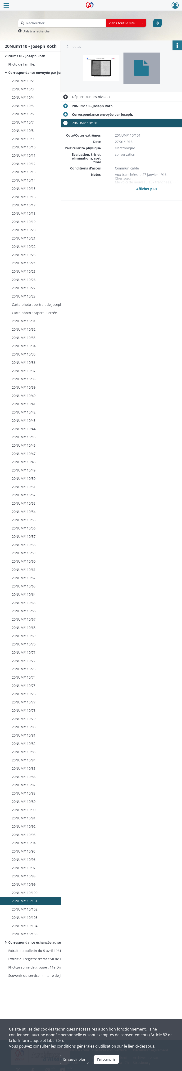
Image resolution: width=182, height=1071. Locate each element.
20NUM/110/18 (24, 213)
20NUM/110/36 (24, 362)
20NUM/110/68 (24, 627)
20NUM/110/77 (24, 702)
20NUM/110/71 (24, 652)
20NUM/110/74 (24, 677)
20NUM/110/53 (24, 503)
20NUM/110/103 (24, 917)
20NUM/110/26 (24, 279)
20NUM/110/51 (24, 486)
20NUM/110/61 (24, 569)
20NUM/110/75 (24, 685)
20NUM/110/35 (24, 354)
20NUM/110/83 (24, 752)
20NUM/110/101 (24, 901)
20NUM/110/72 (24, 660)
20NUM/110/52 (24, 495)
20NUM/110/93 (24, 834)
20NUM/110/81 (24, 735)
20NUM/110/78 (24, 710)
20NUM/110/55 (24, 520)
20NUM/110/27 (24, 288)
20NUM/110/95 (24, 851)
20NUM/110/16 (24, 197)
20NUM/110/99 (24, 884)
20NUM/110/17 (24, 205)
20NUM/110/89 (24, 801)
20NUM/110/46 (24, 445)
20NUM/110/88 (24, 793)
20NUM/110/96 (24, 859)
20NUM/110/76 (24, 694)
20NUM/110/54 (24, 511)
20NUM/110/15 (24, 188)
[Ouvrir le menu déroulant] (6, 6)
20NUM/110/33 (24, 337)
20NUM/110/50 (24, 478)
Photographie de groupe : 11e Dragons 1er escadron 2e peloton (55, 967)
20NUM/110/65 (24, 602)
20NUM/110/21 (24, 238)
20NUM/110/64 (24, 594)
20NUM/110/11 (24, 155)
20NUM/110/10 (24, 147)
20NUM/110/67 (24, 619)
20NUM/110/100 (24, 892)
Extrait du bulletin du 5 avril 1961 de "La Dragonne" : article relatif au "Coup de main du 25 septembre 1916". (55, 950)
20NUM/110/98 (24, 876)
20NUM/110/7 (23, 122)
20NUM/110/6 (23, 114)
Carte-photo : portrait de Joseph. (37, 304)
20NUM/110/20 (24, 230)
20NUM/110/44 (24, 429)
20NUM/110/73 (24, 669)
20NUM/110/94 (24, 843)
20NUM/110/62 (24, 578)
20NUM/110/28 (24, 296)
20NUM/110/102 (24, 909)
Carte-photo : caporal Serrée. (35, 313)
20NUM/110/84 (24, 760)
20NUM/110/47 (24, 453)
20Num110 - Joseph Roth (25, 56)
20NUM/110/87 (24, 785)
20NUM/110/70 (24, 644)
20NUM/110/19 (24, 221)
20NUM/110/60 (24, 561)
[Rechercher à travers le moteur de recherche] (64, 23)
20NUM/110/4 (23, 97)
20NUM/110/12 (24, 163)
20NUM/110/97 (24, 868)
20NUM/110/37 (24, 371)
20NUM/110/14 (24, 180)
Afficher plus (146, 189)
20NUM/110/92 (24, 826)
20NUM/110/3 (23, 89)
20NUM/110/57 (24, 536)
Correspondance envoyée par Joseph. (38, 72)
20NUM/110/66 (24, 611)
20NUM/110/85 (24, 768)
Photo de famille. (21, 64)
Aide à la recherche (36, 31)
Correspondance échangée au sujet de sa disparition (51, 942)
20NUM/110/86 (24, 776)
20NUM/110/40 (24, 395)
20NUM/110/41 (24, 404)
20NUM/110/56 (24, 528)
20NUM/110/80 (24, 727)
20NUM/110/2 (23, 81)
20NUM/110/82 (24, 743)
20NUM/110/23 (24, 255)
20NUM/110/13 (24, 172)
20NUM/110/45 (24, 437)
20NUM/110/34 (24, 346)
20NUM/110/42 (24, 412)
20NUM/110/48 (24, 462)
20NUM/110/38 (24, 379)
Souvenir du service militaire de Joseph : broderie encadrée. (55, 975)
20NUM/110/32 (24, 329)
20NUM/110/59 (24, 553)
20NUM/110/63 (24, 586)
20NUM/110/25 (24, 271)
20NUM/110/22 (24, 246)
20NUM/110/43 (24, 420)
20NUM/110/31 (24, 321)
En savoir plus (74, 1059)
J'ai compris (106, 1059)
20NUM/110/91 (24, 818)
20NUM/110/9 (23, 139)
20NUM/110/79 (24, 718)
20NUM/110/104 (24, 926)
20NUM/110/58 (24, 544)
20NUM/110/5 (23, 105)
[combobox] (126, 23)
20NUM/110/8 (23, 130)
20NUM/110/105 (24, 934)
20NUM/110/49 (24, 470)
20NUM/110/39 (24, 387)
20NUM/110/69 (24, 636)
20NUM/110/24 (24, 263)
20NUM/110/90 (24, 810)
